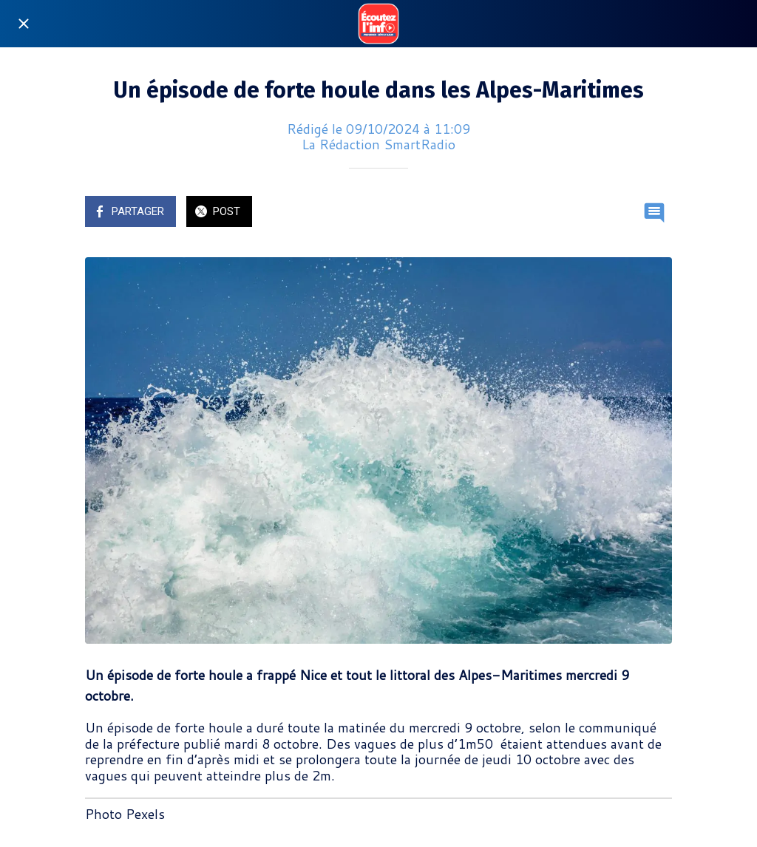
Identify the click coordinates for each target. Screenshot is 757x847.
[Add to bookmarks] (619, 213)
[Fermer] (24, 24)
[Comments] (654, 213)
